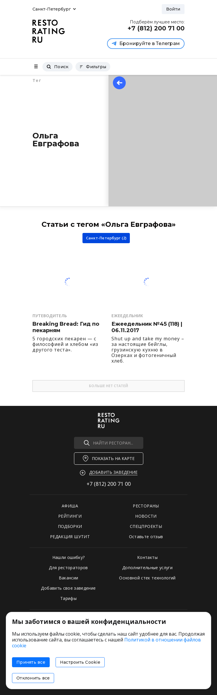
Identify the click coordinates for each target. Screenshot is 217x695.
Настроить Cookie (80, 662)
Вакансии (68, 578)
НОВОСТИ (145, 516)
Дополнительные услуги (147, 567)
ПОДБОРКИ (70, 526)
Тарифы (68, 598)
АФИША (70, 506)
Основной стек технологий (147, 578)
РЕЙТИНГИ (70, 516)
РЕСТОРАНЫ (146, 506)
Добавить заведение (113, 472)
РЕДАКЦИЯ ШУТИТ (70, 536)
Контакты (147, 557)
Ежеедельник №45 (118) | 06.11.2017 (146, 327)
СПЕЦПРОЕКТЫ (146, 526)
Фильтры (93, 66)
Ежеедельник (127, 315)
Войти (173, 9)
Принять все (30, 662)
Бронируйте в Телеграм (146, 43)
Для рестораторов (68, 567)
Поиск (57, 66)
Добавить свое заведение (68, 588)
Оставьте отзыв (146, 536)
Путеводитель (49, 315)
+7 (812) (109, 483)
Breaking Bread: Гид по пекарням (65, 327)
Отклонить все (33, 678)
